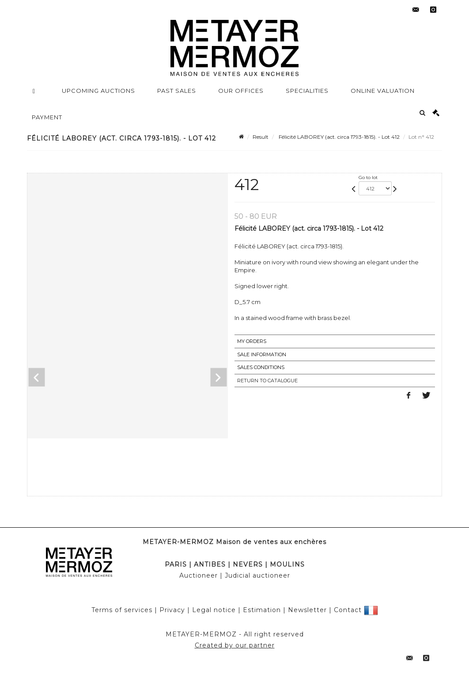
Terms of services (121, 610)
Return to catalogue (267, 380)
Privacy (172, 610)
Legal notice (214, 610)
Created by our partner (235, 645)
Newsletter (307, 610)
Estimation (262, 610)
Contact (348, 610)
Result (261, 136)
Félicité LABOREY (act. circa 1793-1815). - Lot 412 (338, 136)
